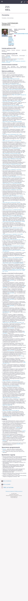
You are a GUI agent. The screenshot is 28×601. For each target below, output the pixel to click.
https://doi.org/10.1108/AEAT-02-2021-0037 (12, 140)
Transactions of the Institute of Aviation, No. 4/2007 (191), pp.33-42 (14, 251)
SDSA (4, 451)
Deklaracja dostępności (10, 491)
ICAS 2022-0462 (10, 299)
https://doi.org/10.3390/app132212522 (11, 110)
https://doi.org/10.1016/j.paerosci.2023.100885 (13, 105)
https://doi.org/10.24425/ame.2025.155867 (16, 89)
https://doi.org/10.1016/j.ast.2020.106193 (12, 153)
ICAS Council (8, 57)
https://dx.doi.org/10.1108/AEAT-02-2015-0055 (13, 227)
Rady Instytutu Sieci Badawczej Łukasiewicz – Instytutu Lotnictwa (14, 61)
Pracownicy (5, 15)
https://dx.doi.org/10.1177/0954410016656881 (13, 216)
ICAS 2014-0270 (10, 350)
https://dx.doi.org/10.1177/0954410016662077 (13, 209)
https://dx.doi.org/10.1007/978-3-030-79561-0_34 (13, 322)
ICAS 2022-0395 (10, 293)
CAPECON (18, 427)
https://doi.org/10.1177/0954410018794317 (12, 183)
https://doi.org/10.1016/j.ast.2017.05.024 (11, 202)
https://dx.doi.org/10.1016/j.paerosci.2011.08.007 (13, 239)
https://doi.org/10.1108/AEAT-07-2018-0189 (12, 158)
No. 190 (21, 355)
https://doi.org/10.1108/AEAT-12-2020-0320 (14, 127)
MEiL (7, 9)
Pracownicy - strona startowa (7, 18)
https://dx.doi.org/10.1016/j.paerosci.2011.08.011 (13, 245)
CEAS (14, 60)
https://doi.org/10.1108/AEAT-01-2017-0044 (12, 189)
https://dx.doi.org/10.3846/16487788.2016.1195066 (14, 221)
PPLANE (8, 436)
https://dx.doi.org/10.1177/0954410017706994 (13, 196)
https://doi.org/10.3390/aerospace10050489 (12, 121)
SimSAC (23, 430)
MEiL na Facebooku (7, 481)
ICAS (18, 58)
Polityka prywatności (18, 491)
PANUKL (4, 449)
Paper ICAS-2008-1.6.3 (7, 405)
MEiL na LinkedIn (6, 484)
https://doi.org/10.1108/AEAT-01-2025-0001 (12, 84)
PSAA (9, 56)
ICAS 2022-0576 (10, 305)
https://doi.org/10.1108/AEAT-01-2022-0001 (12, 116)
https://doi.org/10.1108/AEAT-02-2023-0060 (12, 101)
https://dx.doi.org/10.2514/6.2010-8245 (11, 386)
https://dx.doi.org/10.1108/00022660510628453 (13, 263)
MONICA (19, 444)
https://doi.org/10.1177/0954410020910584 (12, 148)
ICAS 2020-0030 (6, 312)
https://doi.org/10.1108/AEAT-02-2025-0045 (14, 95)
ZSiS (7, 6)
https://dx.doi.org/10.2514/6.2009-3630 (11, 397)
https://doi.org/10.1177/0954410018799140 (12, 176)
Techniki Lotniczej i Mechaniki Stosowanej (11, 39)
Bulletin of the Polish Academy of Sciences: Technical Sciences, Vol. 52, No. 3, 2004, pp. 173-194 (14, 270)
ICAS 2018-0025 (10, 327)
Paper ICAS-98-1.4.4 (7, 416)
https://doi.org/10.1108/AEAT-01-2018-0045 (12, 169)
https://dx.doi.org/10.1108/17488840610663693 (13, 257)
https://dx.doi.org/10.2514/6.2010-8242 (11, 380)
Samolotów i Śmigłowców (11, 43)
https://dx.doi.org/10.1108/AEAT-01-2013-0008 (13, 234)
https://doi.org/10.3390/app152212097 (11, 78)
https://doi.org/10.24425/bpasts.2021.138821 (12, 134)
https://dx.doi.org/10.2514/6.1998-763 (11, 410)
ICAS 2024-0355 (10, 280)
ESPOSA (4, 440)
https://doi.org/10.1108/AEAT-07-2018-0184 (12, 164)
